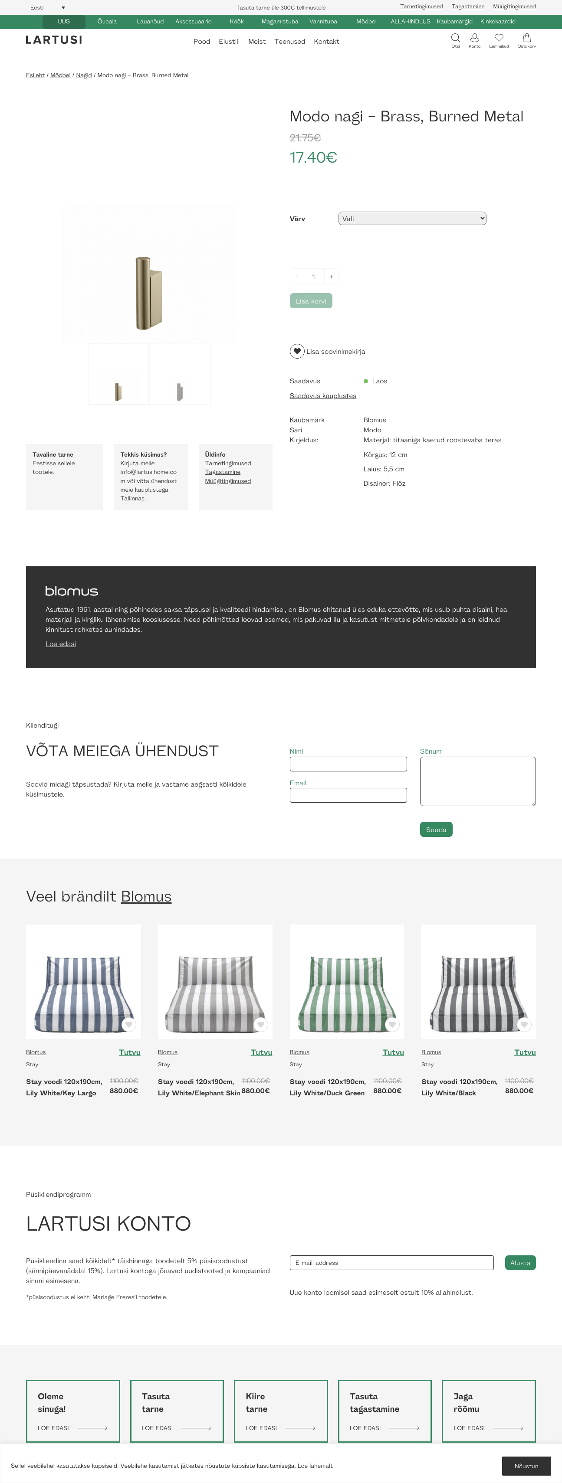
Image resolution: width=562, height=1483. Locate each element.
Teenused (289, 41)
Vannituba (323, 21)
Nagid (84, 75)
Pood (202, 41)
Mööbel (366, 21)
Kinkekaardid (498, 21)
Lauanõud (150, 21)
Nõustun (527, 1466)
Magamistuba (280, 21)
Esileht (35, 75)
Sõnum (478, 776)
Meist (257, 41)
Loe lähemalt (315, 1466)
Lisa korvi (311, 301)
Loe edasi (61, 644)
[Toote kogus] (314, 276)
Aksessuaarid (193, 21)
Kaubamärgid (455, 21)
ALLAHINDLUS (411, 21)
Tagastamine (468, 6)
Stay (32, 1064)
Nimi (349, 759)
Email (349, 791)
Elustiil (229, 41)
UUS (64, 21)
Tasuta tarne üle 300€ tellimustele (280, 7)
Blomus (375, 420)
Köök (237, 21)
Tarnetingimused (421, 6)
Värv (298, 218)
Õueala (107, 21)
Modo (372, 430)
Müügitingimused (514, 6)
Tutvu (130, 1052)
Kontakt (326, 41)
